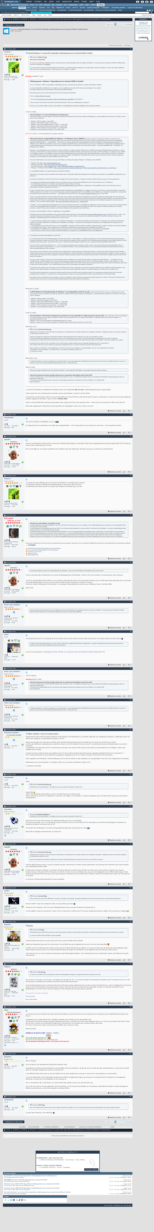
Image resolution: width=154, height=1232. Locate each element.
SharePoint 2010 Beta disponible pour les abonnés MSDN (29, 1180)
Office (87, 5)
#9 (130, 668)
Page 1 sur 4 (110, 24)
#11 (130, 729)
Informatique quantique (118, 7)
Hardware (42, 7)
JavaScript (70, 652)
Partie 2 (56, 1033)
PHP (103, 652)
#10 (130, 699)
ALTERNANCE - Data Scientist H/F (50, 1158)
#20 (130, 1096)
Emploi (76, 2)
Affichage (127, 45)
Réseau (68, 7)
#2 (130, 414)
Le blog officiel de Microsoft (42, 96)
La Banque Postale (48, 1167)
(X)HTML (60, 652)
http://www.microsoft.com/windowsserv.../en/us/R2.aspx (100, 168)
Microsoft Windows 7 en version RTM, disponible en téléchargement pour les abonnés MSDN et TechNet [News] (53, 29)
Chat (58, 2)
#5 (130, 515)
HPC (48, 7)
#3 (130, 436)
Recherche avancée (147, 15)
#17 (130, 963)
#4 (130, 475)
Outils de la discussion (115, 45)
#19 (130, 1053)
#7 (130, 601)
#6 (130, 562)
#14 (130, 844)
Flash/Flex (84, 652)
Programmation (73, 5)
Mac (53, 7)
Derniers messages (6, 15)
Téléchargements (33, 555)
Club (98, 2)
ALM (40, 5)
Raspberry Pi (60, 7)
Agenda (39, 15)
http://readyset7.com (50, 166)
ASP (79, 652)
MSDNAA (47, 64)
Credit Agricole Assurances (52, 1160)
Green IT (75, 7)
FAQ (45, 2)
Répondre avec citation (114, 411)
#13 (130, 806)
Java (53, 5)
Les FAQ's (31, 552)
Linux (28, 7)
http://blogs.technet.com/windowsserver (55, 164)
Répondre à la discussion (14, 25)
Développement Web (50, 652)
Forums (29, 2)
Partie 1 (49, 1033)
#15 (130, 887)
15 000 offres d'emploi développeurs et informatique (44, 548)
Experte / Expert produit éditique (49, 1165)
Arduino (34, 7)
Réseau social (25, 15)
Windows (22, 7)
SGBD (81, 5)
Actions (16, 15)
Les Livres (38, 552)
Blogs (51, 2)
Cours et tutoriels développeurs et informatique (43, 550)
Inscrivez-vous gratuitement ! (41, 12)
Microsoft (47, 5)
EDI (65, 5)
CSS (65, 652)
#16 (130, 921)
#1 (130, 49)
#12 (130, 774)
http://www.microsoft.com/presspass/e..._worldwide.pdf (72, 201)
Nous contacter (108, 1205)
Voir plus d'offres (91, 1169)
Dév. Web (59, 5)
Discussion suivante (76, 1136)
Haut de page (127, 1205)
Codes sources (32, 553)
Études (84, 2)
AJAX (76, 652)
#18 (130, 1007)
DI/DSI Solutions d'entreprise (19, 5)
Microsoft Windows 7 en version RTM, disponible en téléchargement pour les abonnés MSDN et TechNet (37, 1192)
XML (99, 652)
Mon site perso (30, 996)
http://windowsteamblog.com (51, 163)
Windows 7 (33, 19)
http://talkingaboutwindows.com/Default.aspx (71, 166)
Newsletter (67, 2)
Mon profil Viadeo (31, 999)
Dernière (128, 24)
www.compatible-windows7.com (68, 185)
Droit (91, 2)
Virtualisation (105, 7)
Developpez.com (118, 1205)
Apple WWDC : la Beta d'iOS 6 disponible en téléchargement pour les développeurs (30, 1176)
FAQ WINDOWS (61, 10)
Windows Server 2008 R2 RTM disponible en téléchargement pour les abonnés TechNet (31, 1184)
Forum (8, 19)
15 (17, 1042)
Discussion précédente (60, 1136)
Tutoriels (38, 2)
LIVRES (120, 10)
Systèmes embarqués (93, 7)
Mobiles (93, 5)
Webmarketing (93, 652)
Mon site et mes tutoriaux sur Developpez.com (42, 1040)
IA (36, 5)
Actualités (22, 1127)
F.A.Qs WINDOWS (33, 1127)
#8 (130, 631)
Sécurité (82, 7)
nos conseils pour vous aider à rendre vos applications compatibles (54, 99)
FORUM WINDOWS (31, 10)
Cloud (32, 5)
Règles (50, 15)
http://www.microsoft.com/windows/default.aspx (68, 168)
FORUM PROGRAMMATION (47, 10)
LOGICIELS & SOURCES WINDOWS (105, 10)
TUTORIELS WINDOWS (75, 10)
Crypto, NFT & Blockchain (134, 7)
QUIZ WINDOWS (89, 10)
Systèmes (101, 5)
